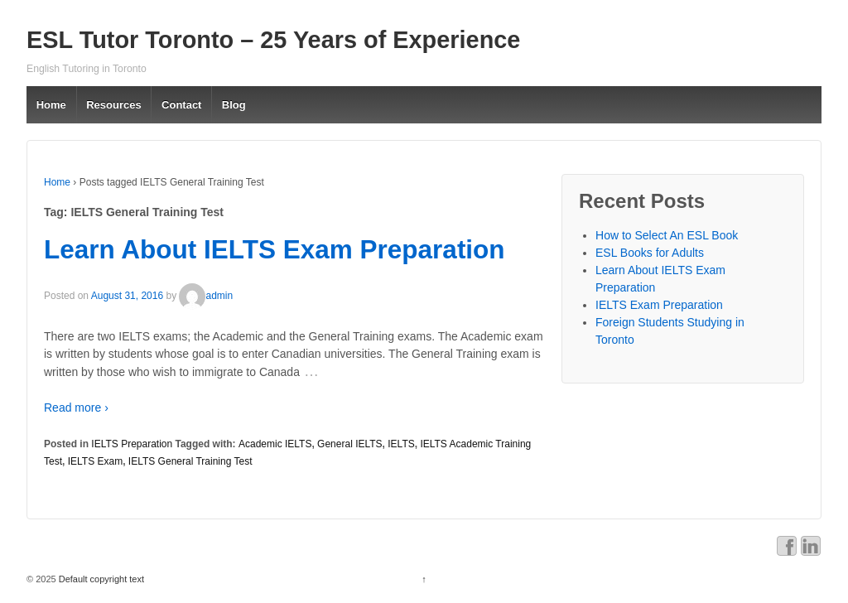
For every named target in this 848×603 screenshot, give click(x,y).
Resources (113, 105)
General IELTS (349, 444)
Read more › (76, 407)
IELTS (401, 444)
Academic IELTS (274, 444)
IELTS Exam (95, 461)
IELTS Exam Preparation (659, 304)
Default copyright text (100, 579)
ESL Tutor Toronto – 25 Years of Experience (273, 40)
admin (206, 296)
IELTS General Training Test (190, 461)
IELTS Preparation (131, 444)
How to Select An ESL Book (666, 235)
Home (51, 105)
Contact (181, 105)
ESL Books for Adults (649, 252)
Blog (234, 105)
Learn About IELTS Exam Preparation (274, 249)
